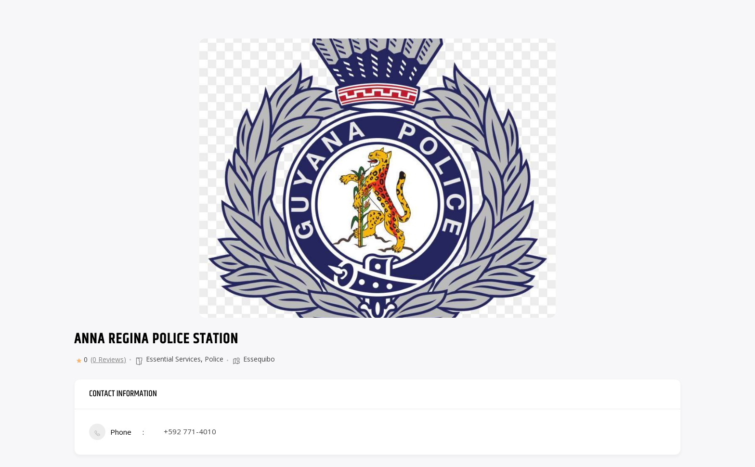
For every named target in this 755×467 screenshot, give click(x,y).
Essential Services (173, 358)
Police (214, 358)
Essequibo (259, 358)
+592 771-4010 (190, 431)
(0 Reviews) (108, 359)
